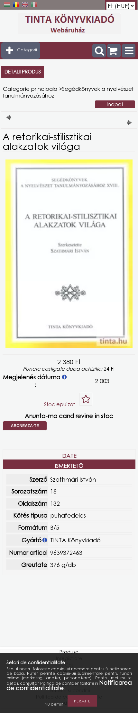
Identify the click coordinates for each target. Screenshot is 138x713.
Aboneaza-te (25, 426)
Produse (69, 652)
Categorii (27, 49)
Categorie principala (30, 88)
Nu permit (53, 704)
